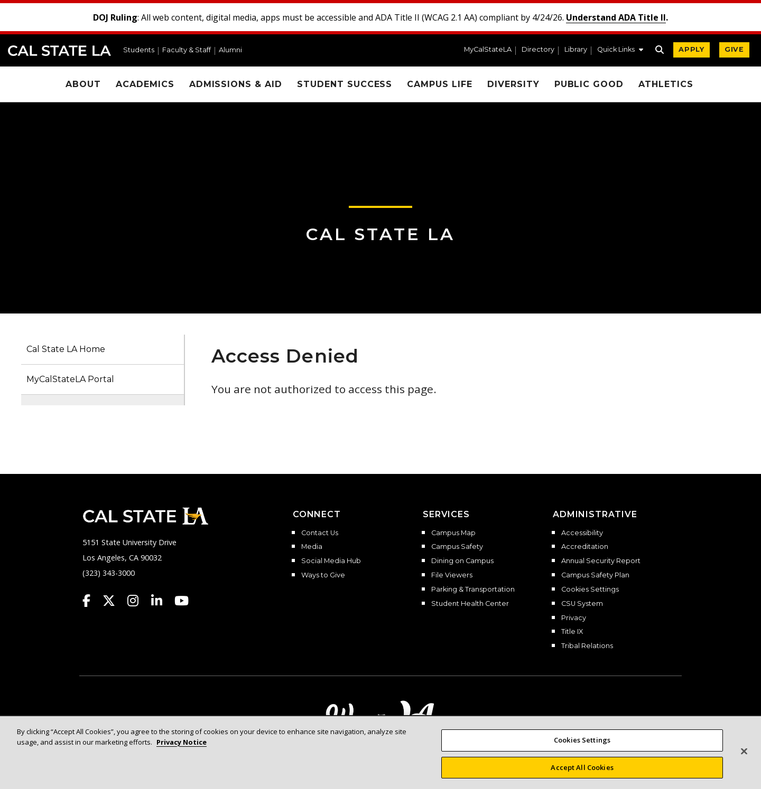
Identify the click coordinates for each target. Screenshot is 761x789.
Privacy (573, 618)
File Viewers (451, 575)
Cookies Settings (590, 589)
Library (575, 49)
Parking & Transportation (473, 589)
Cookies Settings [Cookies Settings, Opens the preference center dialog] (582, 751)
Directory (538, 49)
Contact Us (319, 533)
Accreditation (584, 546)
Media (311, 546)
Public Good (589, 84)
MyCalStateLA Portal (70, 379)
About (83, 84)
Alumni (230, 50)
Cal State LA (59, 50)
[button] (620, 50)
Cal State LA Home (65, 349)
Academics (145, 84)
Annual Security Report (601, 561)
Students (138, 50)
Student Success (344, 84)
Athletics (665, 84)
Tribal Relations (587, 646)
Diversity (513, 84)
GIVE (734, 49)
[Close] (744, 762)
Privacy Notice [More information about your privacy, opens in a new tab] (181, 753)
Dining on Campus (462, 561)
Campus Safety (457, 546)
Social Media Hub (331, 561)
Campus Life (439, 84)
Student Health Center (470, 603)
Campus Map (453, 533)
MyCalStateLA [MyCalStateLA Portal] (488, 49)
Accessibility (582, 533)
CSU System (582, 603)
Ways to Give (323, 575)
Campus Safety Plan (595, 575)
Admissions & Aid (235, 84)
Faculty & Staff (186, 50)
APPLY (691, 49)
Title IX (572, 631)
